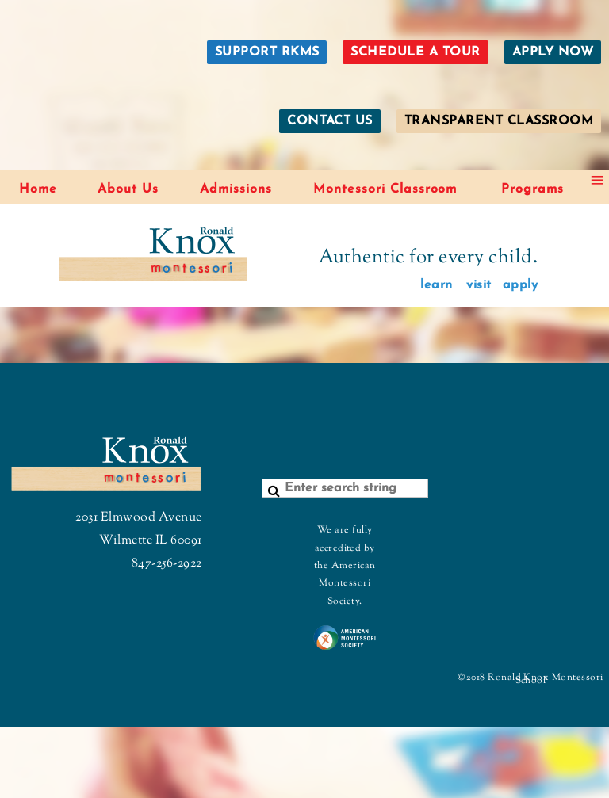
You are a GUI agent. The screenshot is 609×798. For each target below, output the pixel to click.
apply (520, 285)
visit (478, 285)
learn (436, 285)
